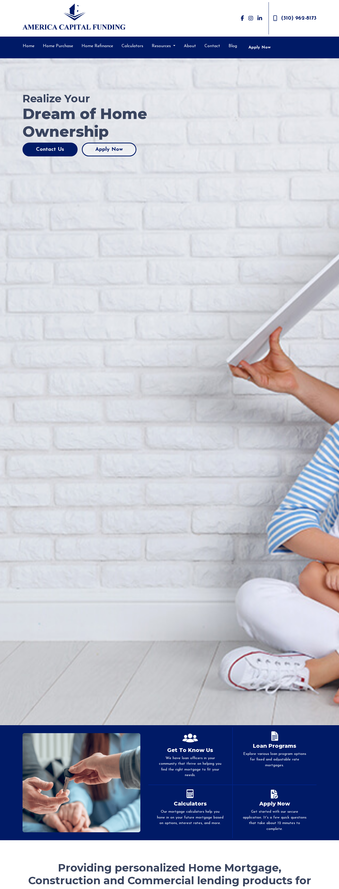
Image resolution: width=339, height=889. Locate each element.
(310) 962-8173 (294, 18)
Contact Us (50, 149)
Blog (233, 46)
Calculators (132, 46)
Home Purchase (58, 46)
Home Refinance (97, 46)
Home (28, 46)
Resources (162, 46)
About (190, 46)
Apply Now (259, 47)
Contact (212, 46)
